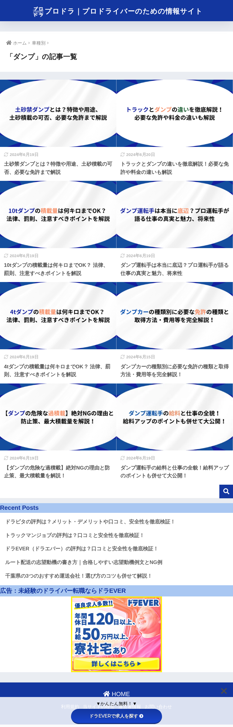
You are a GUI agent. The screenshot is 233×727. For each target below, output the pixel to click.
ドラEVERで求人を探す (116, 716)
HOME (116, 694)
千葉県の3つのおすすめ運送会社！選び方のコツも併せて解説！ (78, 576)
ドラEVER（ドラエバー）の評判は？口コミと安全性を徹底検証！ (81, 549)
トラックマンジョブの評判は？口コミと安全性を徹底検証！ (74, 535)
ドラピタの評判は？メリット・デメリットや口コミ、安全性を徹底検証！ (90, 522)
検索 (226, 491)
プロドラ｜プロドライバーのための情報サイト (117, 11)
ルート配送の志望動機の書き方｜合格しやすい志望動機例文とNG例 (83, 562)
